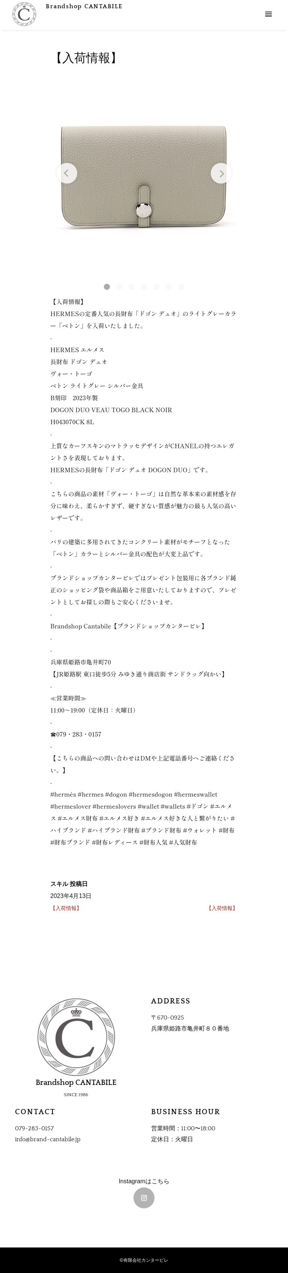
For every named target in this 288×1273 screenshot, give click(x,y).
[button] (92, 285)
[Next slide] (214, 178)
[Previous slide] (73, 178)
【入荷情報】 (66, 908)
